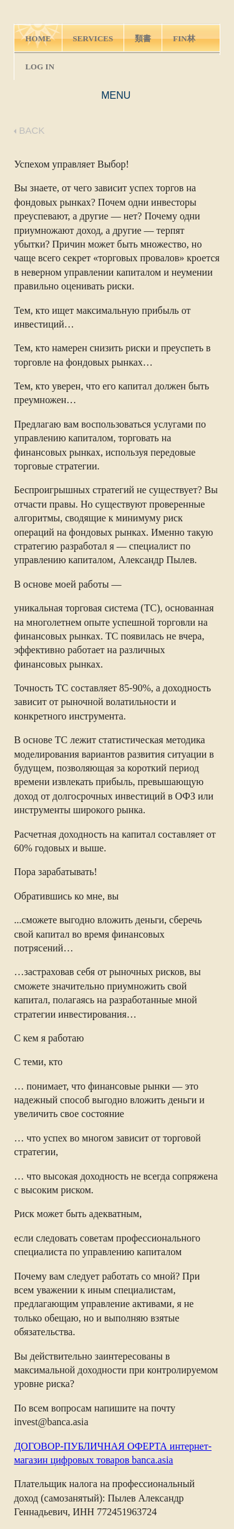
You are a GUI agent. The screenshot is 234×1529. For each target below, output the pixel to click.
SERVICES (93, 38)
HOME (38, 38)
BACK (29, 130)
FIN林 (184, 38)
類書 (143, 38)
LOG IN (39, 66)
